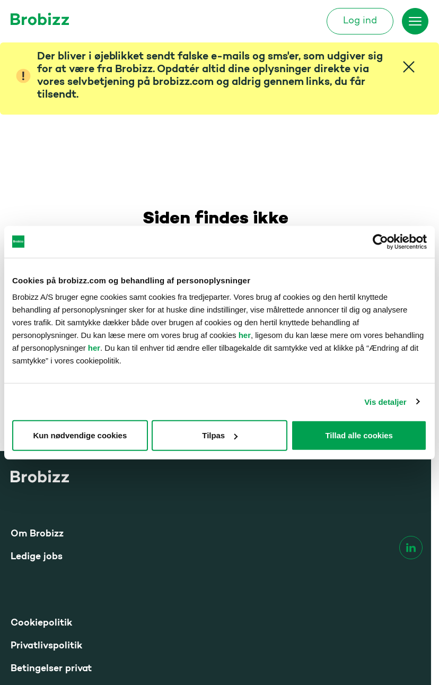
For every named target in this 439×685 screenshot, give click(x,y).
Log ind (360, 21)
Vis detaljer (385, 401)
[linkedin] (411, 547)
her (245, 335)
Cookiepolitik (41, 623)
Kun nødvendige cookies (80, 435)
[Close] (408, 66)
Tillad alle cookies (359, 435)
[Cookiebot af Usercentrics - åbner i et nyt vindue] (380, 241)
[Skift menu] (415, 21)
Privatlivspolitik (46, 646)
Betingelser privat (51, 669)
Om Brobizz (37, 534)
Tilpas (220, 435)
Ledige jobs (37, 557)
